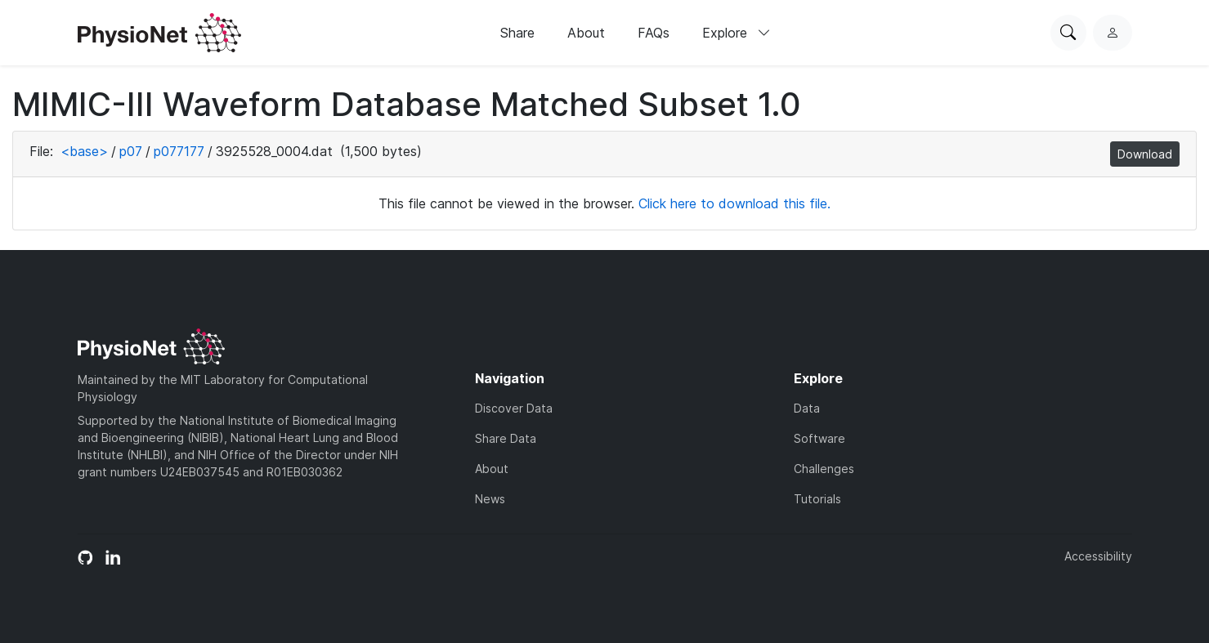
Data (807, 408)
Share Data (505, 438)
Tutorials (817, 499)
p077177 (179, 151)
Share (517, 33)
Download (1144, 154)
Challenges (824, 469)
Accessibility (1098, 556)
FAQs (653, 33)
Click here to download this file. (734, 203)
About (586, 33)
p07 (130, 151)
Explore (736, 33)
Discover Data (514, 408)
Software (819, 438)
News (490, 499)
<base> (84, 151)
